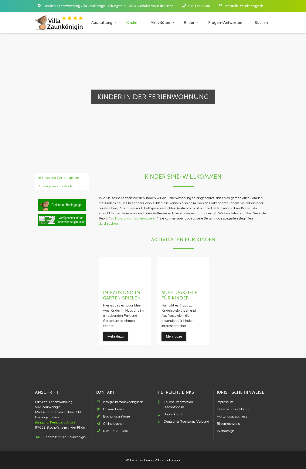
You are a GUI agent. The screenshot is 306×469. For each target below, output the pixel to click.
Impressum (225, 402)
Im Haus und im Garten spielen (133, 218)
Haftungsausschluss (232, 416)
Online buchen (114, 423)
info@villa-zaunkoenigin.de (244, 6)
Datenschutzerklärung (233, 409)
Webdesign (225, 431)
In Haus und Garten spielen (58, 177)
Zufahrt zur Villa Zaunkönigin (64, 437)
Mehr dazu (115, 336)
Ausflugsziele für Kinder (179, 295)
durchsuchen (108, 223)
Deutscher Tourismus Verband (186, 421)
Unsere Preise (114, 409)
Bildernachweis (228, 423)
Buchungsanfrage (116, 416)
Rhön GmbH (173, 414)
